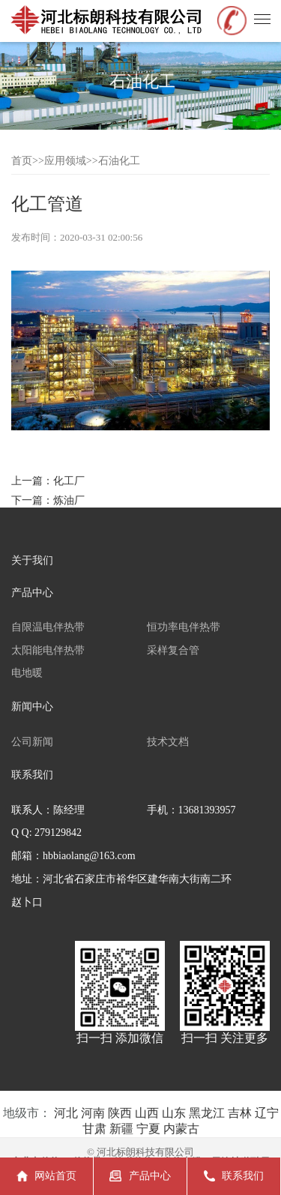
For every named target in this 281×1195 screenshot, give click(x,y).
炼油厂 (69, 500)
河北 (66, 1113)
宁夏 (148, 1128)
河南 (93, 1113)
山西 (147, 1113)
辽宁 (267, 1113)
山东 (174, 1113)
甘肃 (94, 1128)
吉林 (240, 1113)
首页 (21, 160)
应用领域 (65, 160)
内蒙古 (181, 1128)
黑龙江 (207, 1113)
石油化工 (119, 160)
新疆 (121, 1128)
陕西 (120, 1113)
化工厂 (69, 481)
